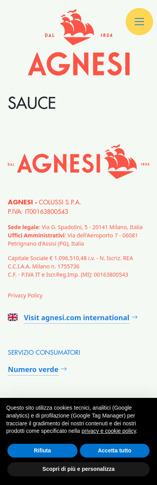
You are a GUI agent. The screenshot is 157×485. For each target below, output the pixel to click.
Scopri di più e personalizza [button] (78, 469)
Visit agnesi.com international (68, 317)
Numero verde (33, 369)
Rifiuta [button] (42, 450)
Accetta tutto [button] (115, 450)
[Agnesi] (79, 42)
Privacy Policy (25, 295)
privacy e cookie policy (108, 431)
